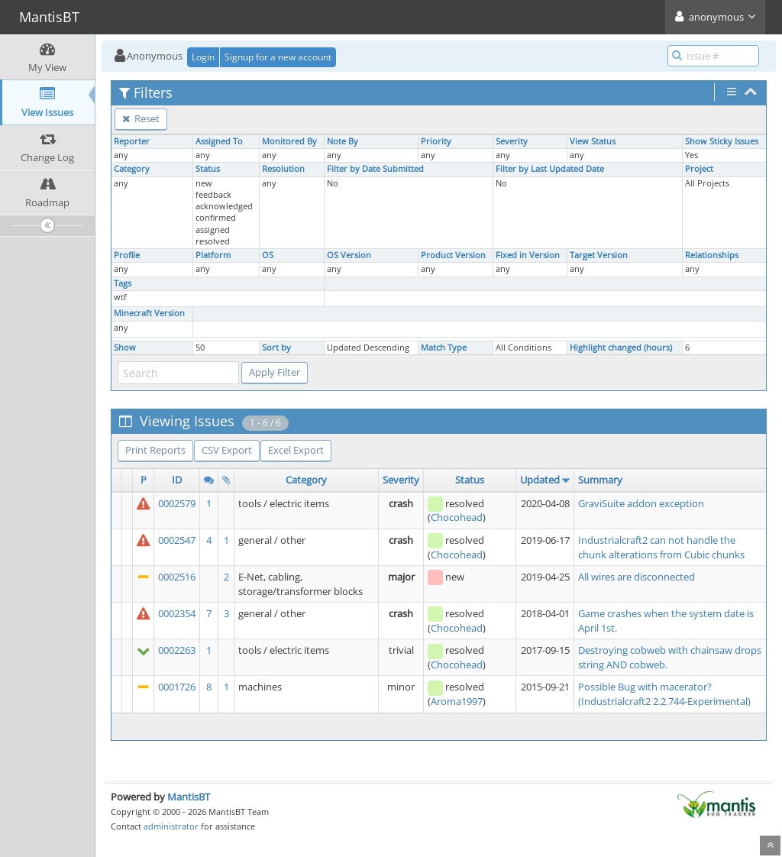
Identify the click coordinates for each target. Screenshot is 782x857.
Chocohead (457, 517)
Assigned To (219, 141)
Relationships (711, 255)
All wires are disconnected (636, 577)
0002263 (177, 650)
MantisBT (188, 797)
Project (699, 168)
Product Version (453, 255)
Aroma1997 (457, 701)
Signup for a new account (278, 56)
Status (208, 168)
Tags (122, 283)
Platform (213, 255)
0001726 (177, 687)
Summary (600, 480)
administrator (171, 826)
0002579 (177, 503)
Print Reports (155, 450)
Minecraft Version (149, 313)
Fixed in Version (528, 255)
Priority (436, 141)
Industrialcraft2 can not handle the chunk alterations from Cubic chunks (661, 547)
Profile (127, 255)
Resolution (283, 168)
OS (267, 255)
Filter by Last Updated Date (550, 168)
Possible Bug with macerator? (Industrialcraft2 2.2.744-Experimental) (664, 694)
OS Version (349, 255)
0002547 (177, 540)
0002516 (177, 577)
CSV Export (227, 450)
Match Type (444, 347)
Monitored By (289, 141)
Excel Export (296, 450)
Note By (342, 141)
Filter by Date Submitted (375, 168)
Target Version (599, 255)
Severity (512, 141)
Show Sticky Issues (721, 141)
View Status (593, 141)
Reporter (132, 141)
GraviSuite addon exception (641, 503)
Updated (540, 480)
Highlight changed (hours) (621, 347)
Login (203, 56)
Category (132, 168)
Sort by (276, 347)
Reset (141, 118)
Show (125, 347)
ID (177, 480)
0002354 (177, 613)
